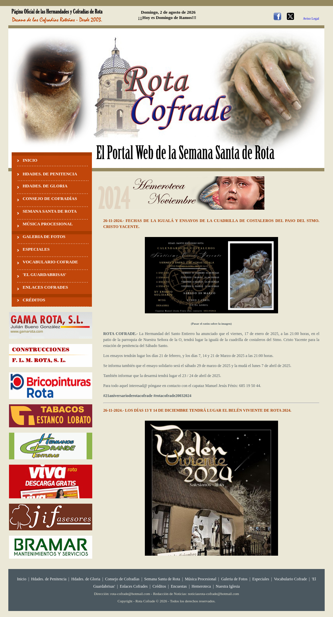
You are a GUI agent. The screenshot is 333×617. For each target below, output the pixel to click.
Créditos (159, 586)
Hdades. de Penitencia (48, 579)
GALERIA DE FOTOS (44, 236)
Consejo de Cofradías (122, 579)
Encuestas (179, 586)
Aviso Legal (311, 18)
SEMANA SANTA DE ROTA (50, 211)
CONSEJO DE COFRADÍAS (50, 198)
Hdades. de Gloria (86, 579)
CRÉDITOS (34, 299)
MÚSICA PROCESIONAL (48, 223)
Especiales (260, 579)
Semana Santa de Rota (162, 579)
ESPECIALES (36, 249)
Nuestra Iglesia (228, 586)
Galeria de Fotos (234, 579)
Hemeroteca (201, 586)
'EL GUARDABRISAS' (44, 274)
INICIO (30, 160)
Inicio (21, 579)
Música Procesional (200, 579)
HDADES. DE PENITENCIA (50, 173)
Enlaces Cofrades (134, 586)
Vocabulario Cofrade (290, 579)
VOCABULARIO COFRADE (50, 261)
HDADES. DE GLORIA (45, 185)
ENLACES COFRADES (45, 287)
